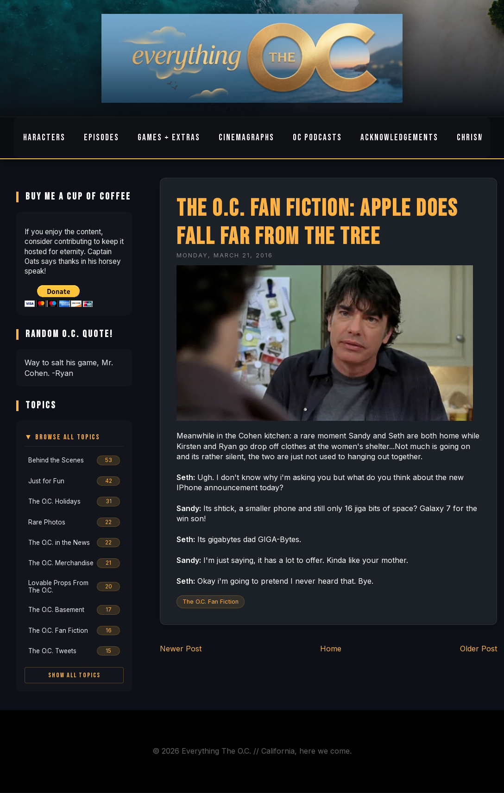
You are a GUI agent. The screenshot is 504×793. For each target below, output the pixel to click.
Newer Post (181, 648)
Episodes (101, 137)
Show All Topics (74, 675)
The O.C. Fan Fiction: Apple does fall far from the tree (317, 222)
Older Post (478, 648)
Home (330, 648)
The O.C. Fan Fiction (211, 601)
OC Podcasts (317, 137)
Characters (42, 137)
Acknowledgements (399, 137)
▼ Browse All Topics (62, 437)
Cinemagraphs (246, 137)
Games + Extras (169, 137)
